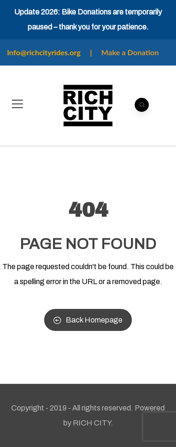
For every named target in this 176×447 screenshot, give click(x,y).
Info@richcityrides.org (44, 52)
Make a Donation (130, 52)
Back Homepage (88, 320)
